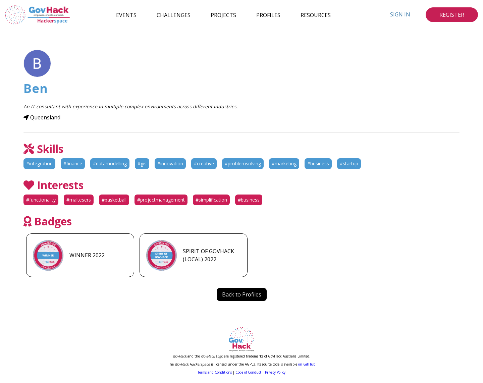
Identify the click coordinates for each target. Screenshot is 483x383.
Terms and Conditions (215, 372)
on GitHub (306, 364)
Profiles (268, 14)
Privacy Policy (275, 372)
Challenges (174, 14)
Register (451, 14)
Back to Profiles (241, 294)
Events (126, 14)
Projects (223, 14)
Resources (316, 14)
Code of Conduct (248, 372)
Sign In (400, 14)
